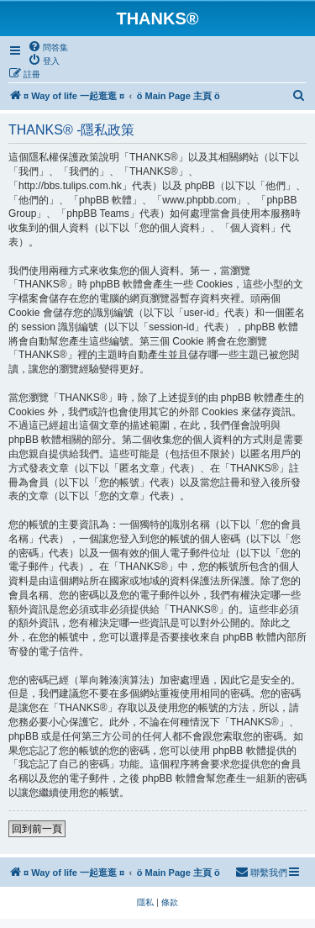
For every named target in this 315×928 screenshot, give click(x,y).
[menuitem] (48, 47)
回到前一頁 (37, 829)
